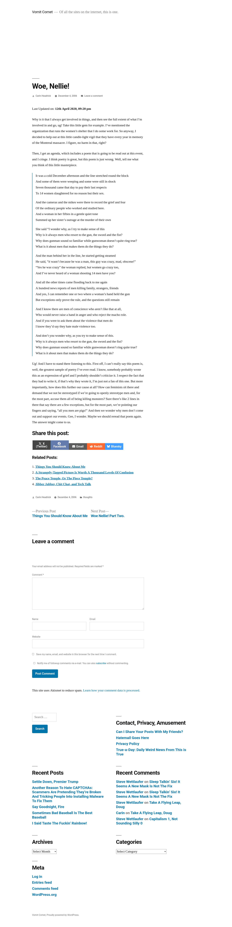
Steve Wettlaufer (129, 782)
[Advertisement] (116, 46)
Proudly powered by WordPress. (63, 915)
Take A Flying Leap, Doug (151, 813)
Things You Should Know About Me (60, 467)
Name (35, 619)
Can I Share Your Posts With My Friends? (149, 732)
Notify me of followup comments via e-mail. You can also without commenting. (80, 663)
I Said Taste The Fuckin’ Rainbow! (59, 823)
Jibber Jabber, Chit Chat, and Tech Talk (63, 484)
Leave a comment (93, 95)
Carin (120, 813)
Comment (38, 574)
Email (92, 619)
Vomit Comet (42, 12)
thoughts (87, 497)
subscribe (101, 663)
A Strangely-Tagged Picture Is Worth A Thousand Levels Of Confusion (84, 472)
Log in (37, 876)
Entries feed (42, 882)
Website (36, 636)
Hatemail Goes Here (132, 738)
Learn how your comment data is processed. (111, 690)
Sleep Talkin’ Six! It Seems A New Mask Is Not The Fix (148, 784)
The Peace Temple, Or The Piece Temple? (64, 478)
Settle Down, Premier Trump (55, 782)
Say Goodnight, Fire (48, 807)
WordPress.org (44, 894)
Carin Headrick (43, 95)
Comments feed (45, 888)
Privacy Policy (127, 744)
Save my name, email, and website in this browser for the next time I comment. (76, 654)
